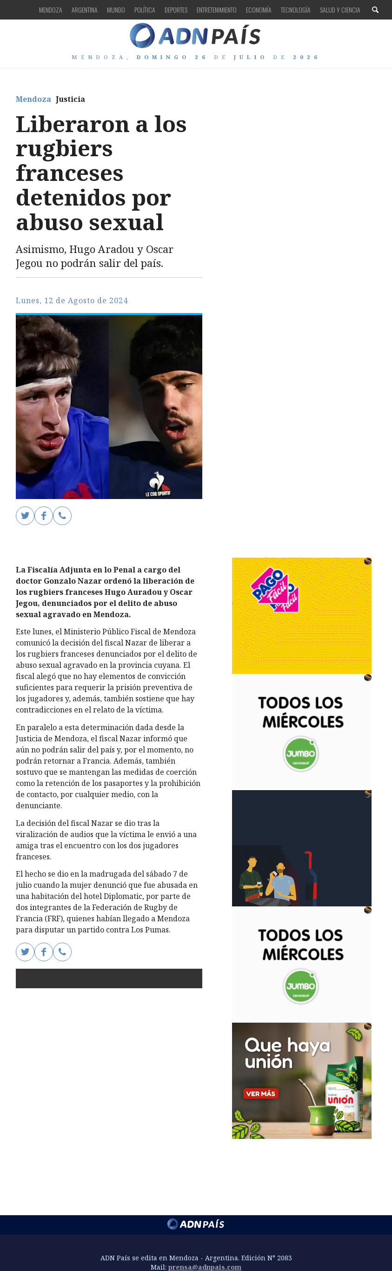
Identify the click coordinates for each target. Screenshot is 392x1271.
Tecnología (296, 9)
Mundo (116, 9)
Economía (259, 9)
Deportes (176, 9)
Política (144, 9)
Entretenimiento (217, 9)
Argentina (85, 9)
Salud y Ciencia (340, 9)
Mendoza (50, 9)
